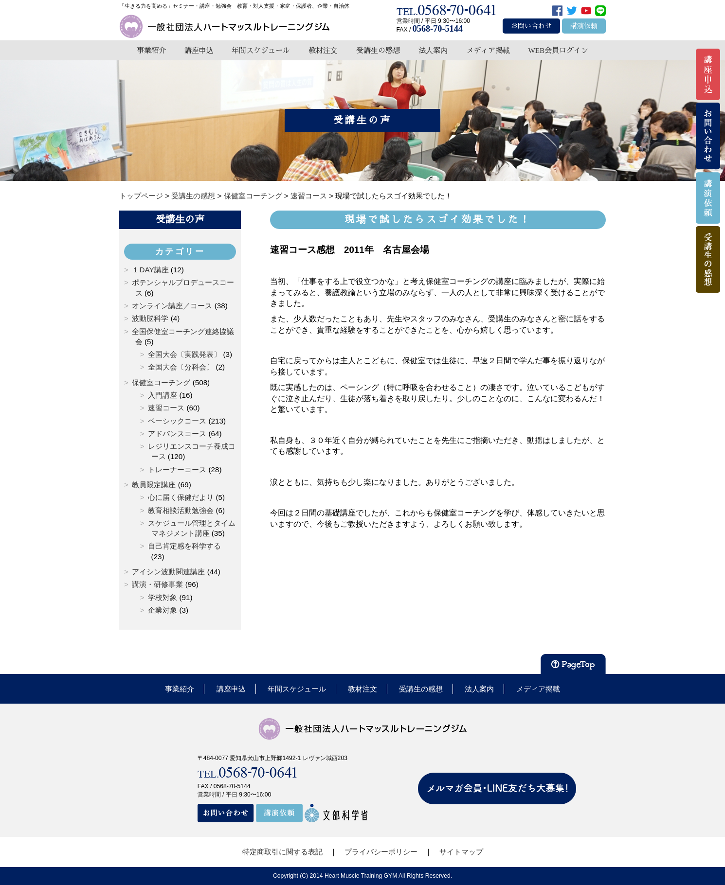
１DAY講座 (150, 270)
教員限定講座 (154, 484)
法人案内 (433, 50)
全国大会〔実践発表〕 (184, 354)
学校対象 (162, 597)
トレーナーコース (177, 469)
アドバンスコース (177, 433)
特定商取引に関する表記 (282, 852)
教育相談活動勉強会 (181, 510)
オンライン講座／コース (172, 305)
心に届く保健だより (181, 497)
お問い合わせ (531, 26)
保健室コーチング (161, 382)
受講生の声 (180, 219)
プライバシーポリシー (380, 852)
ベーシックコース (177, 421)
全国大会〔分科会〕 (181, 367)
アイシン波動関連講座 (168, 571)
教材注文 (323, 50)
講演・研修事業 (157, 584)
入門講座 (162, 395)
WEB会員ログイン (558, 50)
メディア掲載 (488, 50)
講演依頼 (584, 26)
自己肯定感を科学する (184, 546)
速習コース (166, 408)
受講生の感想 (378, 50)
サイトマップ (461, 852)
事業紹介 (151, 50)
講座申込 (199, 50)
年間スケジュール (261, 50)
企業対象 (162, 610)
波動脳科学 (150, 318)
